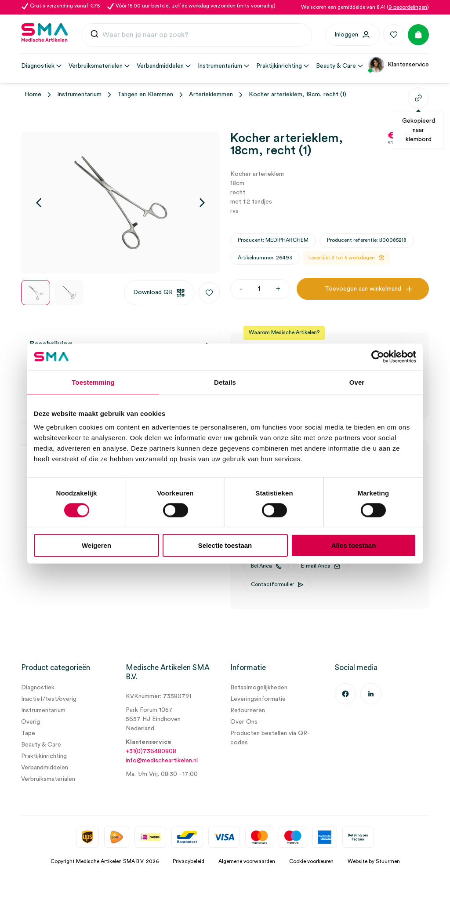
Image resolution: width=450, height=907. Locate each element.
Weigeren (96, 545)
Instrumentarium (79, 94)
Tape (28, 733)
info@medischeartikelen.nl (162, 761)
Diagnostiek (37, 688)
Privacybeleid (188, 861)
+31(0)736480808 (151, 751)
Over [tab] (357, 382)
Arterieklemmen (211, 94)
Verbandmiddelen (44, 768)
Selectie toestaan (225, 545)
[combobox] (196, 35)
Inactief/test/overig (48, 699)
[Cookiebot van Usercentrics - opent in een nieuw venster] (377, 356)
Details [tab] (225, 382)
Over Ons (244, 722)
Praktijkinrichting (44, 756)
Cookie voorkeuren (311, 861)
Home (33, 94)
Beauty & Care (41, 745)
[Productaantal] (259, 289)
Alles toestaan (353, 545)
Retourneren (247, 710)
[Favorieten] (393, 34)
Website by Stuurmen (374, 861)
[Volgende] (202, 202)
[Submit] (94, 36)
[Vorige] (38, 202)
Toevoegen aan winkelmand (363, 289)
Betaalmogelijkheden (258, 688)
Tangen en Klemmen (145, 94)
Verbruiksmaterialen (48, 779)
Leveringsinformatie (258, 699)
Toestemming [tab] (93, 382)
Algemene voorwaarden (246, 861)
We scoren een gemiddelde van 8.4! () (365, 7)
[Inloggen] (352, 35)
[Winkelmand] (418, 34)
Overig (30, 722)
